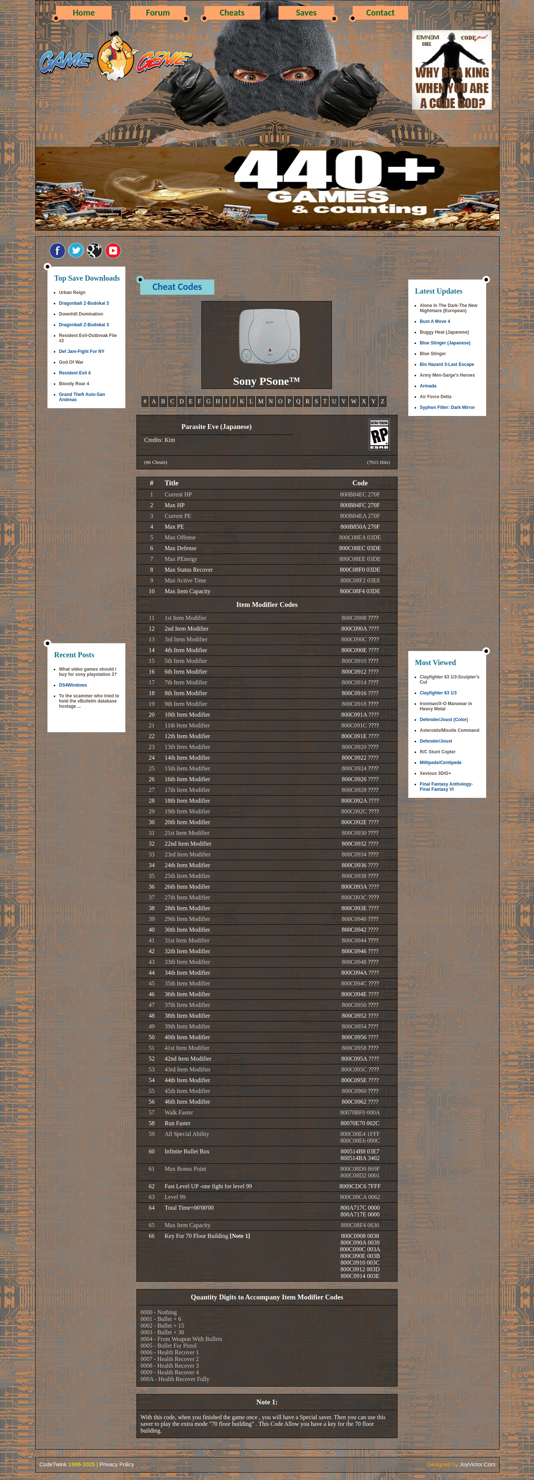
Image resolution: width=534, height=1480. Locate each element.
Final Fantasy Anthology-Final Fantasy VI (446, 787)
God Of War (71, 362)
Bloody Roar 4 (74, 383)
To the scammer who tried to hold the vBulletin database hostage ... (89, 701)
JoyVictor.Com (477, 1464)
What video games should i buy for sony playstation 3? (88, 672)
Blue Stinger (433, 353)
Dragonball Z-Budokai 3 (84, 303)
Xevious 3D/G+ (435, 773)
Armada (428, 386)
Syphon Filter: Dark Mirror (447, 407)
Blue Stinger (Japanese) (445, 343)
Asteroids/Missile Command (449, 730)
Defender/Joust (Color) (444, 719)
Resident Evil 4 (74, 373)
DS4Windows (73, 685)
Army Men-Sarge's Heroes (447, 375)
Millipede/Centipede (441, 762)
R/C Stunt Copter (438, 751)
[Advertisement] (86, 526)
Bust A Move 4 (435, 321)
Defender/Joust (436, 741)
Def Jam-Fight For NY (82, 351)
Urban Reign (72, 292)
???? (373, 618)
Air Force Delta (435, 396)
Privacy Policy (116, 1464)
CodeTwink (53, 1464)
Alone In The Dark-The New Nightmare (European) (448, 308)
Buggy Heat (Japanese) (444, 332)
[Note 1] (240, 1236)
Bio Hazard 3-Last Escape (447, 364)
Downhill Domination (81, 314)
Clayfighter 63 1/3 (438, 693)
